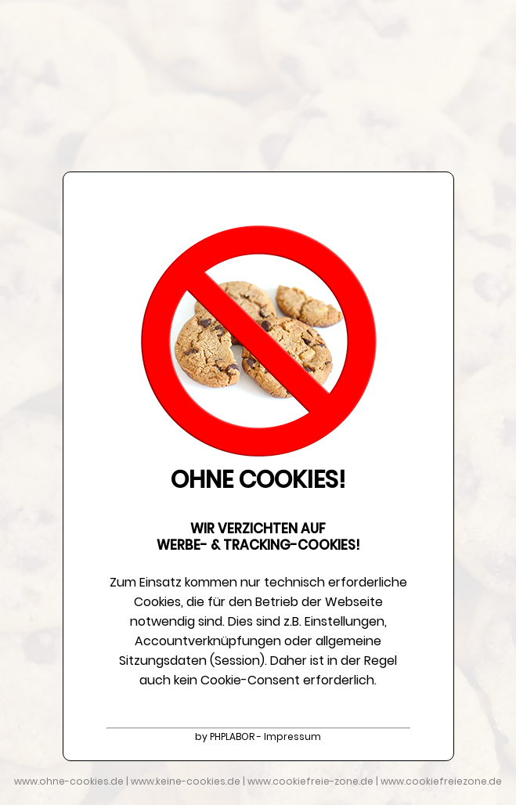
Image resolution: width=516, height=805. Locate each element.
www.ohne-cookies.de (69, 781)
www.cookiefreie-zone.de (310, 781)
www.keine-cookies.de (185, 781)
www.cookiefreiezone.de (441, 781)
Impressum (292, 736)
